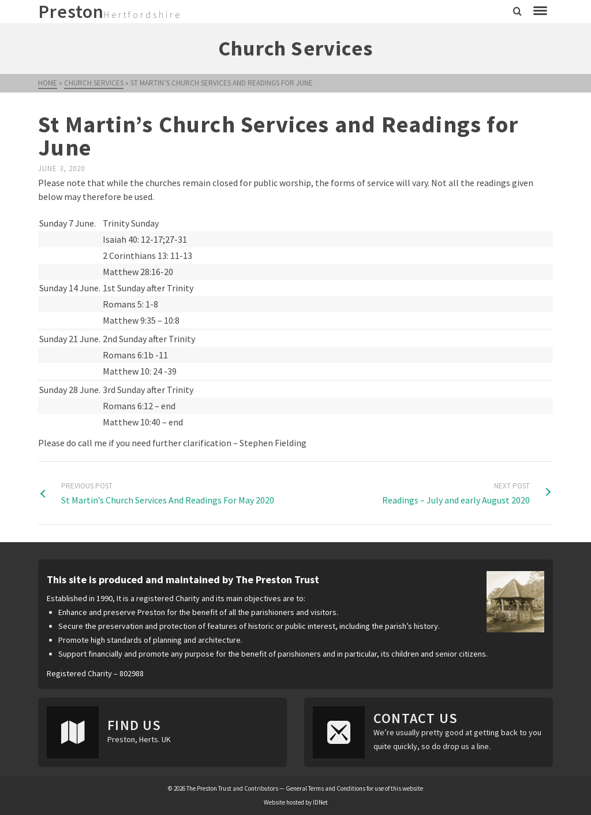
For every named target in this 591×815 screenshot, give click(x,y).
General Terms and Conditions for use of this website (354, 788)
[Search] (517, 11)
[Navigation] (540, 11)
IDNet (320, 802)
